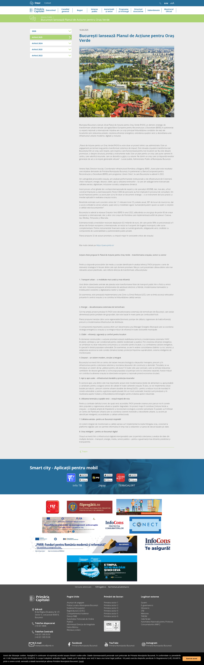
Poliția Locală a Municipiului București (82, 605)
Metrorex (145, 613)
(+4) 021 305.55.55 (42, 634)
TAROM (144, 616)
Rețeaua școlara (73, 630)
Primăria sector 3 (111, 608)
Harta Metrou (72, 627)
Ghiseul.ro (145, 608)
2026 (51, 31)
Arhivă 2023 (51, 49)
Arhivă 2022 (51, 55)
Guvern (144, 602)
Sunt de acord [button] (191, 659)
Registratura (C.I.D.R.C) (76, 611)
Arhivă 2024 (51, 43)
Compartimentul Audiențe (78, 613)
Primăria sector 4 (111, 611)
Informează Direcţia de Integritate (81, 624)
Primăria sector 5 (111, 613)
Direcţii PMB (72, 616)
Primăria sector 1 (111, 602)
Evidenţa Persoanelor (76, 608)
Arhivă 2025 (51, 37)
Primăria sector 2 (111, 605)
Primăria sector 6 (111, 616)
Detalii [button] (81, 661)
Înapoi (83, 451)
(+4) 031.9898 (40, 626)
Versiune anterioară (83, 587)
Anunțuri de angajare (75, 602)
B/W (166, 3)
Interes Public (46, 17)
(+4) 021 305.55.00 (42, 637)
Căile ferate (145, 619)
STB (142, 611)
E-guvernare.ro (147, 605)
